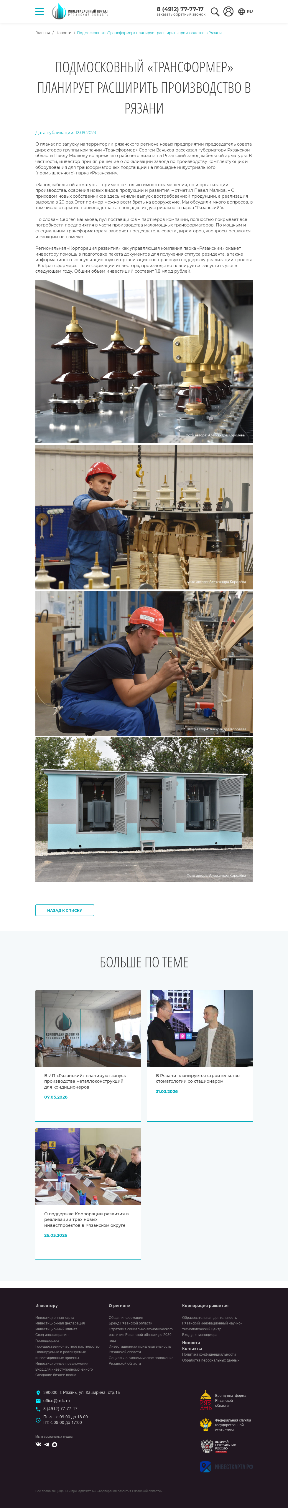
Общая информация (126, 1318)
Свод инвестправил (51, 1335)
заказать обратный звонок (181, 14)
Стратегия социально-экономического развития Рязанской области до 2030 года (141, 1335)
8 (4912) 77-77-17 (180, 9)
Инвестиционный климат (56, 1329)
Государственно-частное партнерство (67, 1346)
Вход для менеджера (200, 1335)
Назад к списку (64, 910)
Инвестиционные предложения (61, 1364)
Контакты (192, 1348)
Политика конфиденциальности (209, 1354)
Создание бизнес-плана (55, 1375)
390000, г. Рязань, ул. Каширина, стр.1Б (81, 1392)
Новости (63, 33)
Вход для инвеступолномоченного (64, 1369)
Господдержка (47, 1341)
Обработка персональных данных (210, 1360)
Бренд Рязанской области (130, 1323)
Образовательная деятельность (209, 1318)
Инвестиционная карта (54, 1318)
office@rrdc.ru (56, 1400)
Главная (42, 33)
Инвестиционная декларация (60, 1323)
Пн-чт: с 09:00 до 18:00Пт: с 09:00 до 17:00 (65, 1419)
